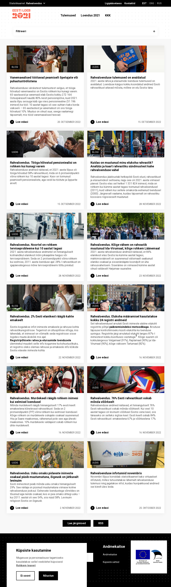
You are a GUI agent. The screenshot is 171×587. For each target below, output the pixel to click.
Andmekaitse (110, 554)
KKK (108, 15)
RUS (159, 3)
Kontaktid (129, 3)
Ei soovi (25, 575)
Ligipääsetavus (113, 3)
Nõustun (48, 575)
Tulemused (68, 15)
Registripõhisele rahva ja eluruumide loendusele (40, 340)
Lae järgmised (77, 523)
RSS (100, 523)
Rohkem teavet (26, 565)
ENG (151, 3)
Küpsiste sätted (111, 562)
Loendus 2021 (90, 15)
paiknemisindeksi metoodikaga (129, 327)
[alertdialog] (47, 565)
